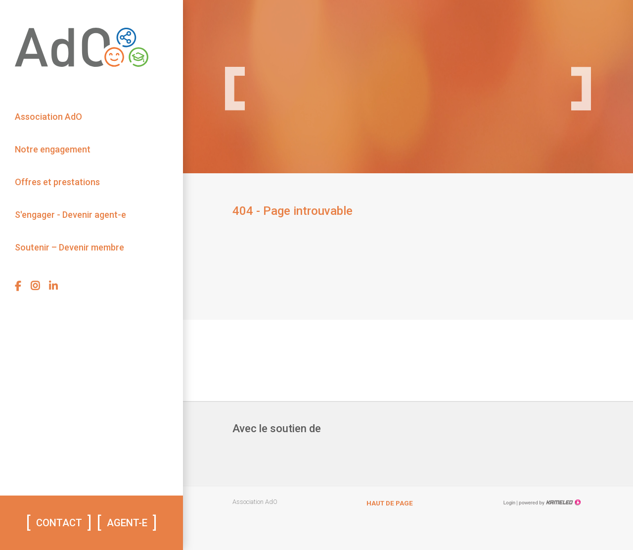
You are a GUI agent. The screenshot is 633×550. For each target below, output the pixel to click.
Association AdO (48, 116)
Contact (59, 523)
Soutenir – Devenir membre (69, 247)
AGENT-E (127, 523)
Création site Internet (549, 502)
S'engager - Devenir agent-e (70, 214)
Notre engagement (52, 149)
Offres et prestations (57, 182)
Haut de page (389, 503)
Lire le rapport (496, 19)
